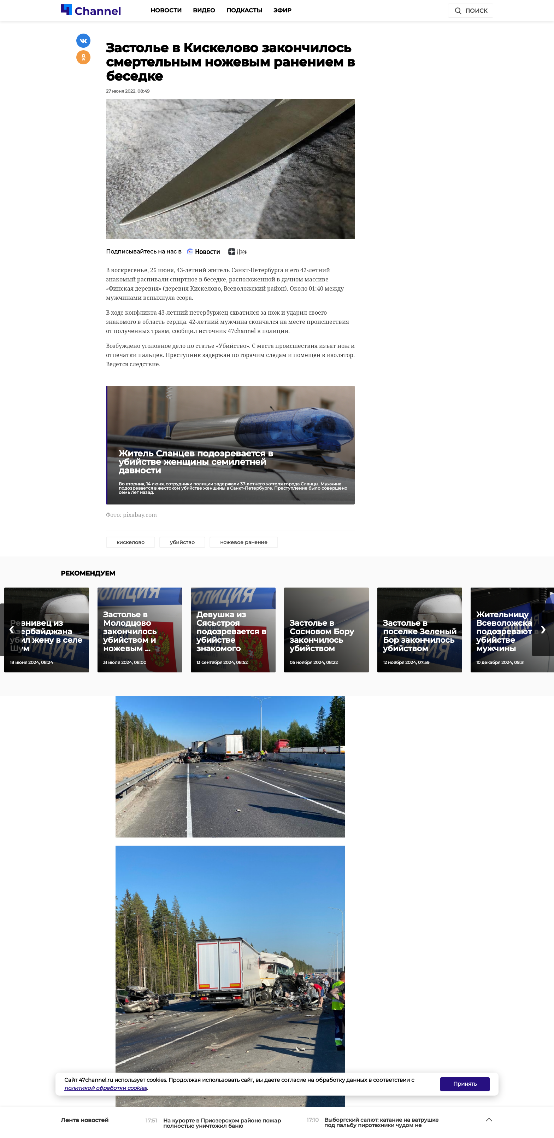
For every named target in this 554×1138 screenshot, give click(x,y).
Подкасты (244, 10)
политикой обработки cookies (105, 1088)
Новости (166, 10)
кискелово (131, 542)
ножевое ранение (243, 542)
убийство (182, 542)
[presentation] (11, 629)
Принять (465, 1083)
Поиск (470, 11)
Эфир (282, 10)
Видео (204, 10)
